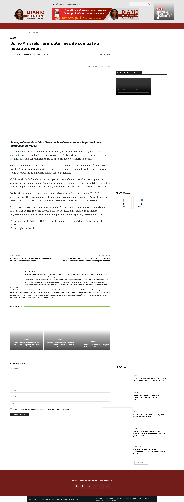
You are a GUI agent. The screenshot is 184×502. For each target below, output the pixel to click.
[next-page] (15, 353)
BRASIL (26, 339)
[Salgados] (141, 300)
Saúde (36, 33)
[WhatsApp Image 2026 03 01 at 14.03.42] (141, 146)
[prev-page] (11, 353)
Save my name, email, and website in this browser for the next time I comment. (41, 409)
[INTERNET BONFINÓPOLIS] (141, 334)
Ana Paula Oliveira (24, 54)
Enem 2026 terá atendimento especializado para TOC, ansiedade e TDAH (149, 451)
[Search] (149, 4)
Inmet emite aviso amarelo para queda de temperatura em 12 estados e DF (27, 345)
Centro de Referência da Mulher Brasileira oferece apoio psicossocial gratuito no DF (149, 433)
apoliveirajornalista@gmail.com (100, 480)
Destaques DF (138, 428)
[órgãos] (141, 54)
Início (31, 33)
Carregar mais (141, 463)
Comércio (159, 9)
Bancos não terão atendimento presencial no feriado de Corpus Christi (164, 15)
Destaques (137, 446)
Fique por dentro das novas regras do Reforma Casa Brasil (94, 346)
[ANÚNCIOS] (141, 234)
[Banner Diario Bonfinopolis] (102, 14)
